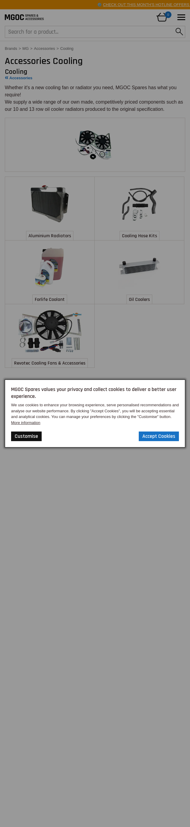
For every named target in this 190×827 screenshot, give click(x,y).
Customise (26, 436)
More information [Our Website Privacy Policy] (25, 422)
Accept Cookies (158, 436)
